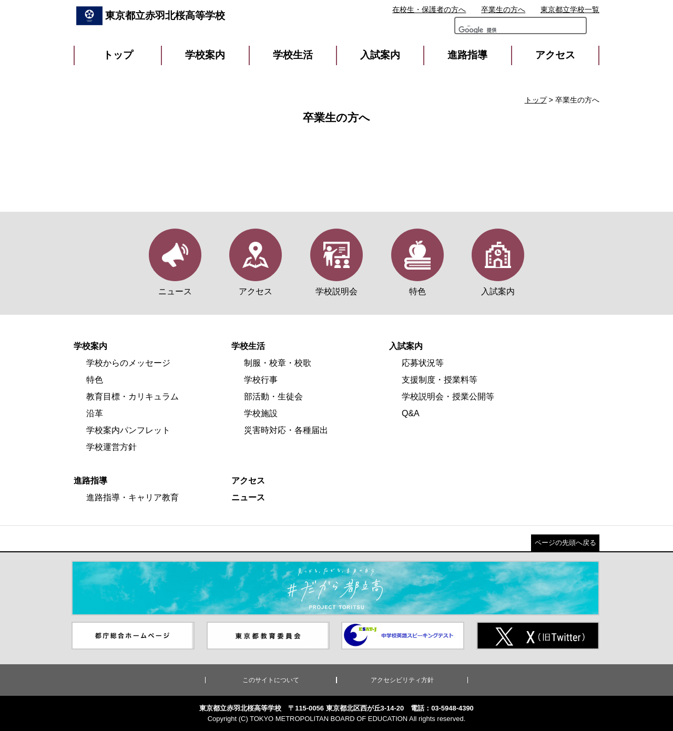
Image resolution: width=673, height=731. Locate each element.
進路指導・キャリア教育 (132, 497)
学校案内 (205, 54)
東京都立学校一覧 (570, 9)
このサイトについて (270, 680)
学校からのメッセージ (128, 362)
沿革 (94, 413)
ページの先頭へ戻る (565, 543)
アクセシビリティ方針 (402, 680)
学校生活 (293, 54)
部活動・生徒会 (273, 396)
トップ (118, 54)
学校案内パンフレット (128, 430)
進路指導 (467, 54)
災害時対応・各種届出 (286, 430)
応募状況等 (423, 362)
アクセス (555, 54)
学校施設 (261, 413)
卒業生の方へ (503, 9)
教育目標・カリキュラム (132, 396)
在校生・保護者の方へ (429, 9)
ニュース (248, 497)
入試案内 (380, 54)
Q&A (411, 413)
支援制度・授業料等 (439, 379)
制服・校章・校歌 (277, 362)
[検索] (487, 32)
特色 (94, 379)
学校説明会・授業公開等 (448, 396)
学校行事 (261, 379)
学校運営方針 (111, 446)
